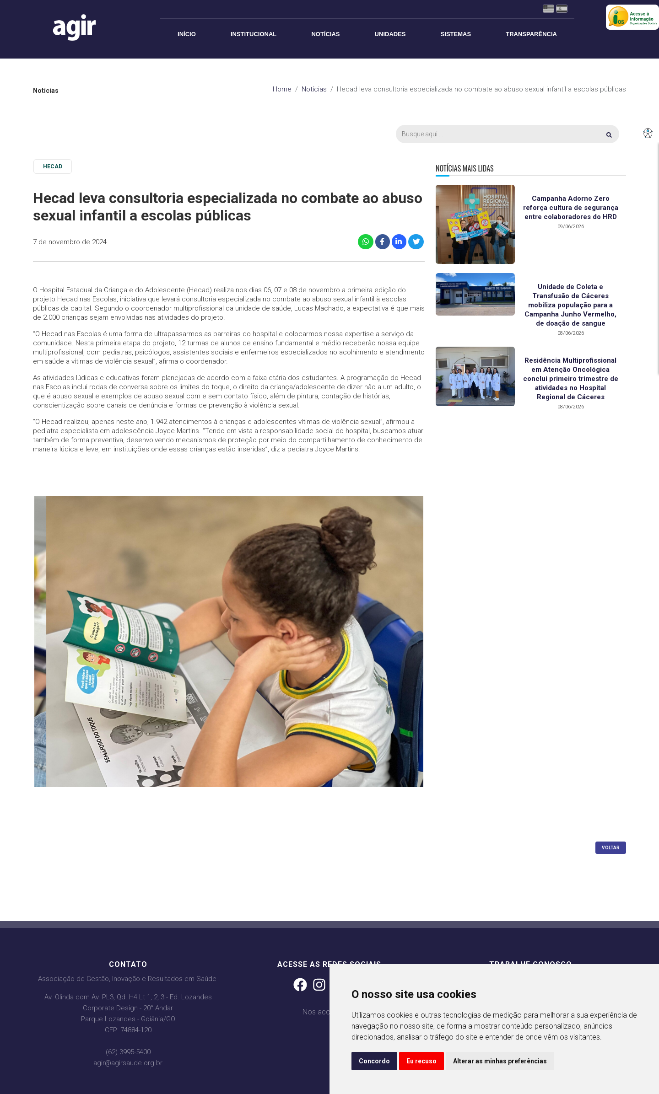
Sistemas (456, 34)
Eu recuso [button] (421, 1061)
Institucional (253, 34)
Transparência (531, 34)
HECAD (52, 166)
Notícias (325, 34)
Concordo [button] (374, 1061)
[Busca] (507, 134)
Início (187, 34)
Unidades (390, 34)
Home (282, 89)
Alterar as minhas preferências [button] (500, 1061)
